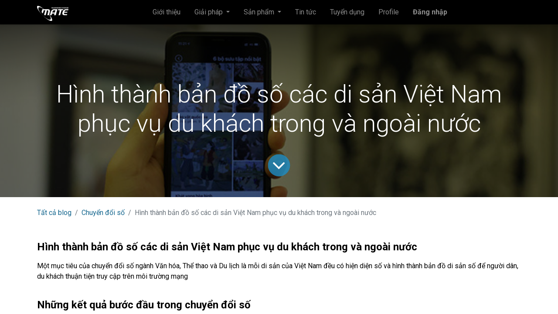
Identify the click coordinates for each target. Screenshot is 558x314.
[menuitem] (166, 12)
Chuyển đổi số (103, 212)
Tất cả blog (54, 212)
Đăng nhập (430, 12)
